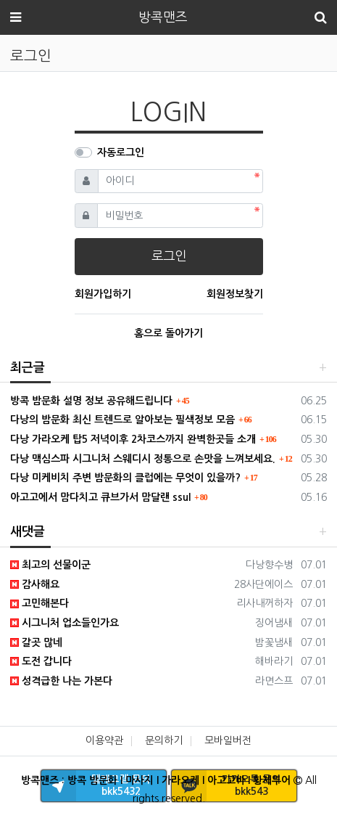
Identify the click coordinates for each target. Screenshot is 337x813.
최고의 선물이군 (50, 565)
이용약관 (104, 740)
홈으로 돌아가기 (168, 333)
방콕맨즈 (163, 17)
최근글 (27, 367)
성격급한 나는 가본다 (61, 681)
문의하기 (164, 740)
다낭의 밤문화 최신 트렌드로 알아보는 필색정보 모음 (122, 419)
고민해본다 (39, 603)
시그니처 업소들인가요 (64, 623)
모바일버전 (227, 740)
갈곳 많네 (36, 642)
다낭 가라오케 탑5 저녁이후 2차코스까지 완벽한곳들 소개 (133, 439)
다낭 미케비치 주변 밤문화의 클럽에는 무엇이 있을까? (125, 478)
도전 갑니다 (41, 661)
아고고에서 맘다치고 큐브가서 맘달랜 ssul (100, 497)
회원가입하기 (103, 294)
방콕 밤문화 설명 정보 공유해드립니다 (91, 401)
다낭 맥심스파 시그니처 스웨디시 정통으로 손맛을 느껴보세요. (142, 459)
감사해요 (34, 584)
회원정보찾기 (235, 294)
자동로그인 (120, 152)
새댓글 (27, 532)
